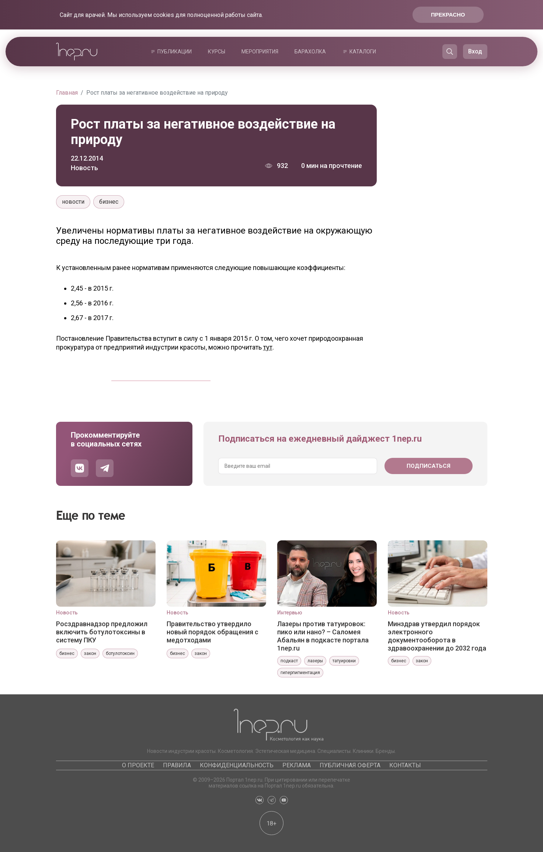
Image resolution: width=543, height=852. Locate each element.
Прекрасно (448, 14)
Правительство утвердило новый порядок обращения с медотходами (212, 632)
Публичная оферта (350, 765)
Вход (475, 51)
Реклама (296, 765)
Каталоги (362, 52)
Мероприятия (259, 52)
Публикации (174, 52)
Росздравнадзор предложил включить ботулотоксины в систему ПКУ (101, 632)
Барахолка (310, 52)
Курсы (216, 52)
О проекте (138, 765)
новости (73, 201)
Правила (177, 765)
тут (267, 347)
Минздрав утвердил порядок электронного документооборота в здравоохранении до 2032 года (437, 636)
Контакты (405, 765)
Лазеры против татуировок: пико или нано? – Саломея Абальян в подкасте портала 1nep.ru (323, 636)
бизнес (108, 201)
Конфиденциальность (237, 765)
